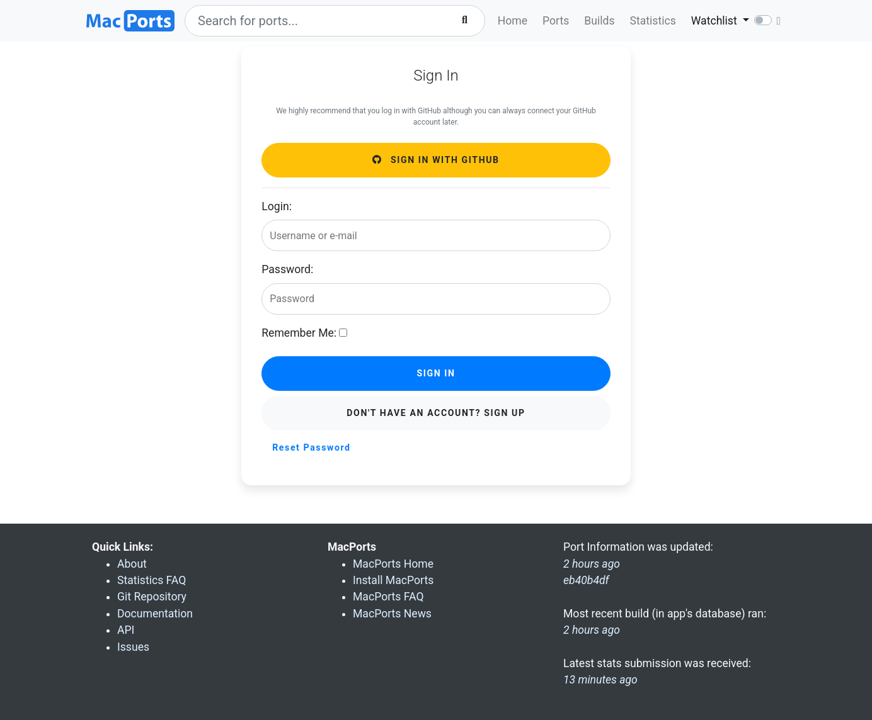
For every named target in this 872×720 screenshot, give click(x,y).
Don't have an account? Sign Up (436, 413)
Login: (276, 206)
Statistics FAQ (151, 580)
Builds (599, 20)
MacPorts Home (393, 564)
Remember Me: (298, 333)
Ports (555, 20)
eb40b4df (586, 580)
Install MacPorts (393, 580)
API (125, 630)
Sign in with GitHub (435, 160)
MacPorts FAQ (388, 596)
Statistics (653, 20)
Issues (133, 647)
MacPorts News (392, 613)
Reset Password (311, 447)
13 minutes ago (600, 679)
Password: (287, 269)
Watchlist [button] (715, 20)
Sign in (435, 373)
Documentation (155, 613)
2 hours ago (591, 630)
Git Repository (151, 596)
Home (512, 20)
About (132, 564)
